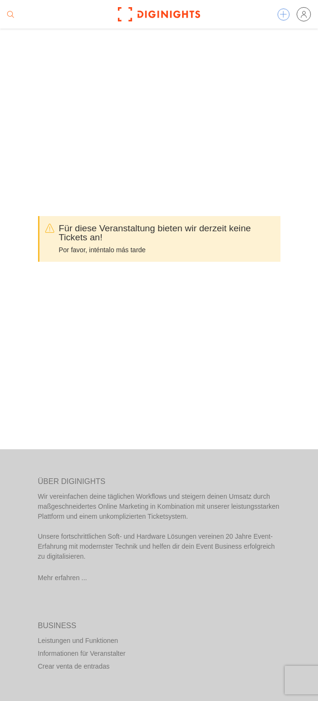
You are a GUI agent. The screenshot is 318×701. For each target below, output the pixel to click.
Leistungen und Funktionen (78, 640)
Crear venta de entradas (74, 666)
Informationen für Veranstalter (81, 653)
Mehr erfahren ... (62, 578)
